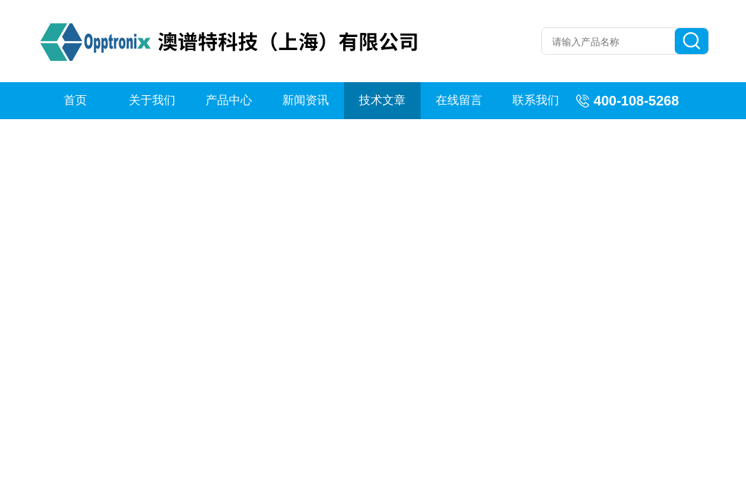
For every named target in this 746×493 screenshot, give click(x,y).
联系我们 (535, 100)
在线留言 (459, 100)
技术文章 (382, 100)
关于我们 (152, 100)
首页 (75, 100)
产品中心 (229, 100)
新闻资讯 (305, 100)
